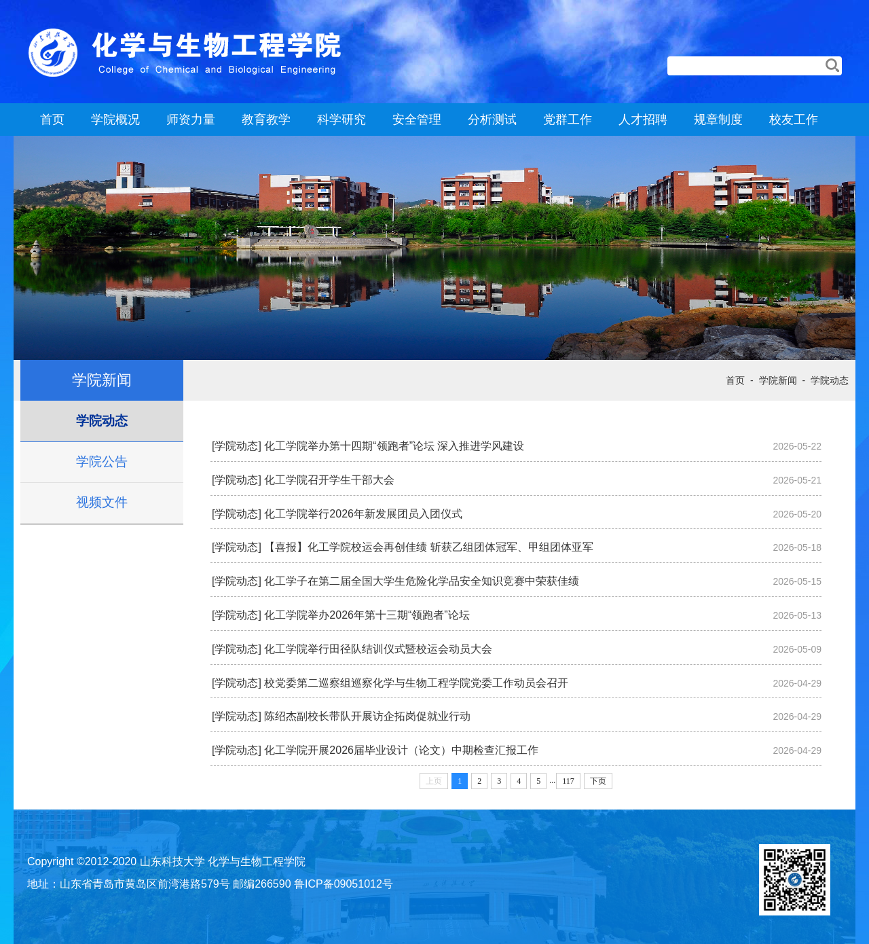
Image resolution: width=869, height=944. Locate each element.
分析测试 (492, 119)
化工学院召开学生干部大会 (329, 480)
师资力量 (190, 119)
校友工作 (793, 119)
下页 (598, 781)
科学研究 (341, 119)
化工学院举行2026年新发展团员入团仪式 (363, 514)
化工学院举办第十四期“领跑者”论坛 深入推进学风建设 (394, 446)
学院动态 (102, 421)
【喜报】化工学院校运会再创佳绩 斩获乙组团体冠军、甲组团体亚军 (428, 547)
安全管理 (416, 119)
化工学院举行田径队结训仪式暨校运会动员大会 (378, 649)
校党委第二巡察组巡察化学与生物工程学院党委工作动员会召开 (416, 683)
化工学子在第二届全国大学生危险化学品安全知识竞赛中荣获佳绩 (421, 581)
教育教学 (266, 119)
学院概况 (115, 119)
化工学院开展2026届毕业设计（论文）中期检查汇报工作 (401, 750)
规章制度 (718, 119)
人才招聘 (642, 119)
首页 (52, 119)
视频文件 (102, 502)
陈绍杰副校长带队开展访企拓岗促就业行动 (367, 716)
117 (568, 781)
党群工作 (567, 119)
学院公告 (102, 461)
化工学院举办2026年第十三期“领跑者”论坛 (366, 615)
